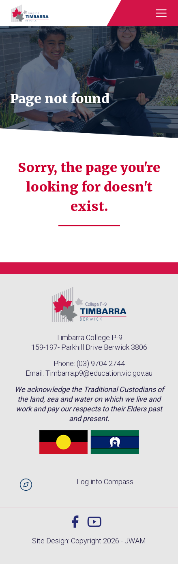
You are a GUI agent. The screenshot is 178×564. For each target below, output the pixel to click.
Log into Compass (105, 481)
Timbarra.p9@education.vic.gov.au (98, 373)
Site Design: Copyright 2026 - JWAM (89, 540)
